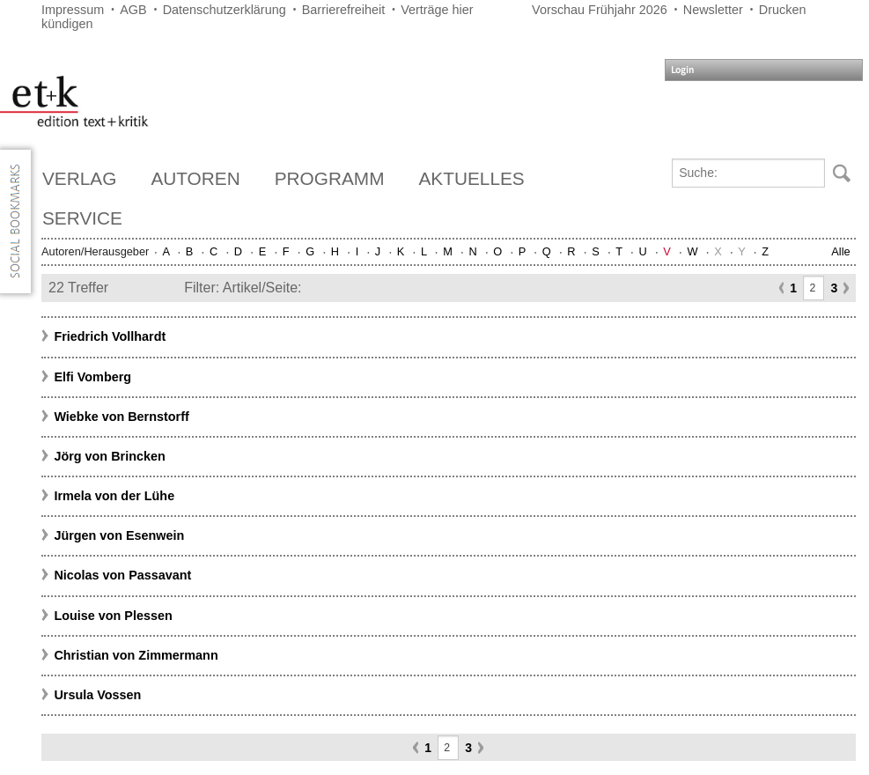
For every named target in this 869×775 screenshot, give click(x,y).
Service (82, 218)
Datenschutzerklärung (224, 10)
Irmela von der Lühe (114, 496)
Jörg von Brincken (109, 456)
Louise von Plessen (113, 616)
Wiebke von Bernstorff (121, 417)
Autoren (195, 178)
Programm (330, 178)
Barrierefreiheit (343, 10)
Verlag (79, 178)
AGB (133, 10)
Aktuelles (472, 178)
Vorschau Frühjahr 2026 (599, 10)
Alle (840, 251)
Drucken (782, 10)
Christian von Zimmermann (135, 655)
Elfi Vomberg (92, 377)
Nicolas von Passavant (122, 575)
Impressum (72, 10)
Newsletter (713, 10)
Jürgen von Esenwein (119, 535)
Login (682, 70)
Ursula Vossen (97, 695)
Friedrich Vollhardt (110, 336)
